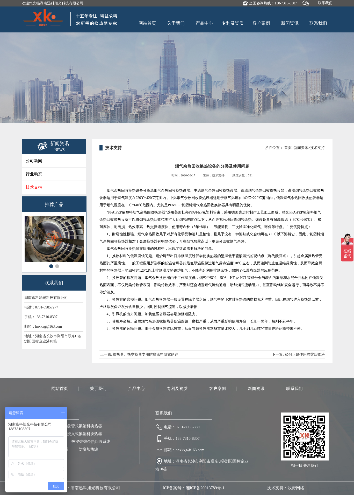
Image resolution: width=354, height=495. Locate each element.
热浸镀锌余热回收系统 (90, 441)
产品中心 (204, 23)
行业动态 (34, 174)
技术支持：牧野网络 (285, 488)
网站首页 (147, 23)
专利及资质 (233, 23)
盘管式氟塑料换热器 (84, 426)
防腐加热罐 (88, 449)
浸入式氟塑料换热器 (84, 434)
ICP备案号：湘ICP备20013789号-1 (194, 488)
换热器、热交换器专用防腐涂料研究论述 (145, 354)
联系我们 (325, 3)
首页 (288, 148)
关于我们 (176, 23)
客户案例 (261, 23)
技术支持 (34, 187)
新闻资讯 (290, 23)
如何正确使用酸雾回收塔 (305, 354)
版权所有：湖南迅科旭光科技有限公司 (85, 488)
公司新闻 (34, 161)
